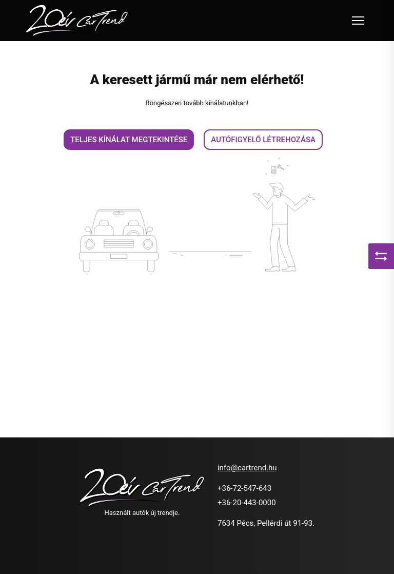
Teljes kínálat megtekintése (128, 139)
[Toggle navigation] (358, 20)
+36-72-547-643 (244, 488)
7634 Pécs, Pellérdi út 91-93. (266, 523)
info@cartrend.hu (247, 467)
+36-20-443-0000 (247, 502)
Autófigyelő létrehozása (263, 139)
